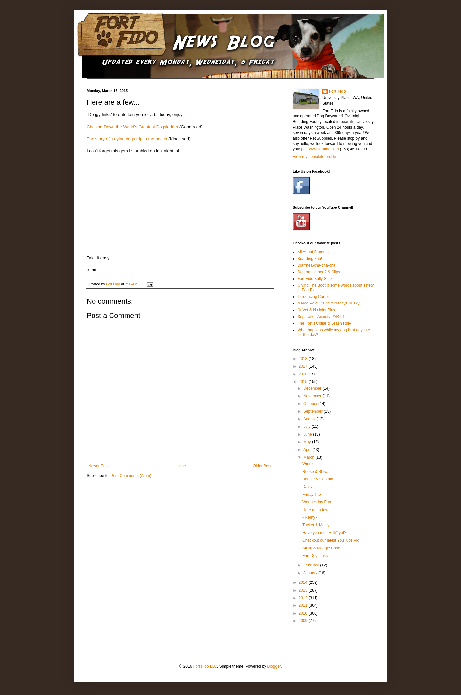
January (310, 573)
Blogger (274, 666)
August (310, 419)
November (313, 396)
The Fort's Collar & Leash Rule (324, 323)
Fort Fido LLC (205, 666)
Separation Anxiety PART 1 (321, 316)
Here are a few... (316, 510)
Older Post (262, 466)
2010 (304, 613)
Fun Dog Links (315, 555)
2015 (304, 381)
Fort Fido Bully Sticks (316, 278)
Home (181, 466)
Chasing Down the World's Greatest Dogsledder (132, 126)
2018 (304, 358)
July (307, 426)
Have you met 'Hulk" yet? (324, 532)
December (313, 388)
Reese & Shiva (315, 471)
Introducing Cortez (314, 296)
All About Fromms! (314, 252)
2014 (304, 582)
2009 (304, 620)
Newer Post (98, 466)
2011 (304, 605)
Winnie (308, 463)
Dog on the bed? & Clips (319, 272)
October (310, 403)
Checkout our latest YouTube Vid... (332, 540)
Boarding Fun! (310, 258)
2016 (304, 374)
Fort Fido (337, 91)
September (313, 411)
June (308, 434)
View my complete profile (314, 156)
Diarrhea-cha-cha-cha (316, 265)
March (309, 457)
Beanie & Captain (317, 479)
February (311, 565)
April (307, 449)
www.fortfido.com (324, 149)
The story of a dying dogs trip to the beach (127, 138)
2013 (304, 590)
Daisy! (307, 486)
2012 (304, 598)
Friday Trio (311, 494)
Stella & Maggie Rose (321, 548)
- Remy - (309, 517)
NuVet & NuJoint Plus (316, 310)
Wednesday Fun (316, 502)
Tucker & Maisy (315, 525)
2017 (304, 366)
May (307, 442)
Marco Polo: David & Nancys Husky (328, 303)
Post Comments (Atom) (131, 475)
